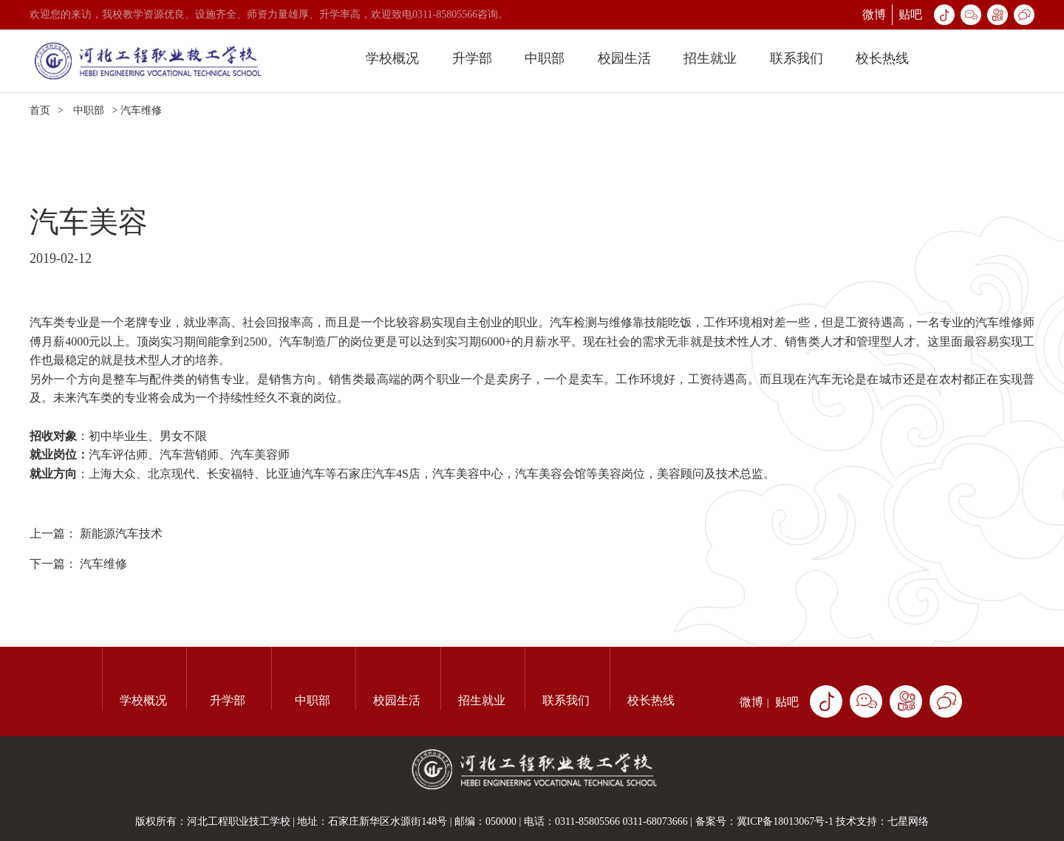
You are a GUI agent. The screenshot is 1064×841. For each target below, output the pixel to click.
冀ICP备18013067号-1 (785, 821)
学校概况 (392, 58)
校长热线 (882, 58)
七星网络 (908, 821)
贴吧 (910, 14)
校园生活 (624, 58)
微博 (874, 14)
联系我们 (796, 58)
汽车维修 (103, 563)
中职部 (545, 58)
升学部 (472, 58)
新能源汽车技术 (121, 533)
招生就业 (710, 58)
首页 (40, 110)
